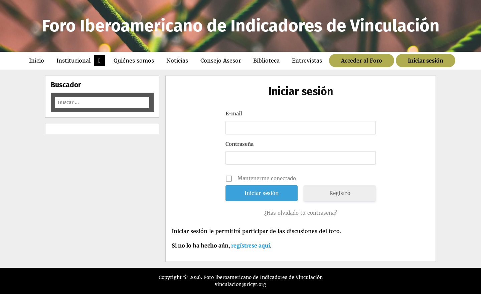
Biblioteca (266, 60)
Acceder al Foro (361, 60)
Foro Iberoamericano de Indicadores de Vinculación (241, 25)
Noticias (177, 60)
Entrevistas (307, 60)
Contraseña (239, 144)
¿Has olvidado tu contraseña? (300, 213)
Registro (339, 193)
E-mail (233, 113)
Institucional (73, 60)
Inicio (36, 60)
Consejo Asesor (220, 60)
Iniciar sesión (425, 60)
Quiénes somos (134, 60)
